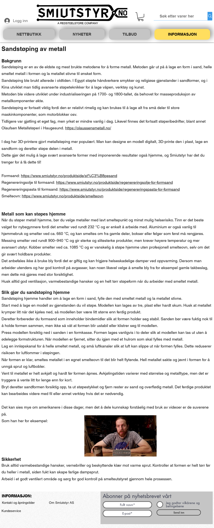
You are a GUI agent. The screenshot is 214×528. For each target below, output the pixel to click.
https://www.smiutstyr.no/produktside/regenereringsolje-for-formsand (114, 182)
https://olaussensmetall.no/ (88, 128)
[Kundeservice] (11, 511)
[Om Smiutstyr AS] (61, 503)
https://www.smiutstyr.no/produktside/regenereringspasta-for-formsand (120, 189)
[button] (140, 16)
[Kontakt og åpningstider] (18, 503)
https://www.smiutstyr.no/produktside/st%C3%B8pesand (69, 175)
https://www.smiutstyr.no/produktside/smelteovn (62, 196)
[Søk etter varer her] (176, 16)
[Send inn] (179, 512)
